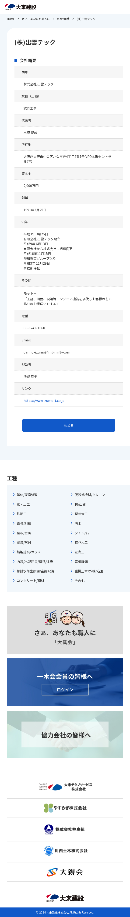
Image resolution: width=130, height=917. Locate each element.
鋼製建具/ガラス (29, 552)
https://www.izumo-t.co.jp (44, 400)
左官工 (79, 552)
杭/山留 (80, 504)
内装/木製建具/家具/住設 (35, 561)
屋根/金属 (24, 532)
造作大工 (81, 542)
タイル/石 (82, 532)
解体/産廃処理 (27, 494)
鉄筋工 (22, 513)
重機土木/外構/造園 (89, 571)
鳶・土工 (23, 504)
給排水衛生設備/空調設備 (35, 571)
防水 (78, 523)
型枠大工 (81, 513)
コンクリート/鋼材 (30, 580)
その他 (79, 580)
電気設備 (81, 561)
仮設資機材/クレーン (90, 494)
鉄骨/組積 (24, 523)
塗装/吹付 (24, 542)
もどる (69, 425)
